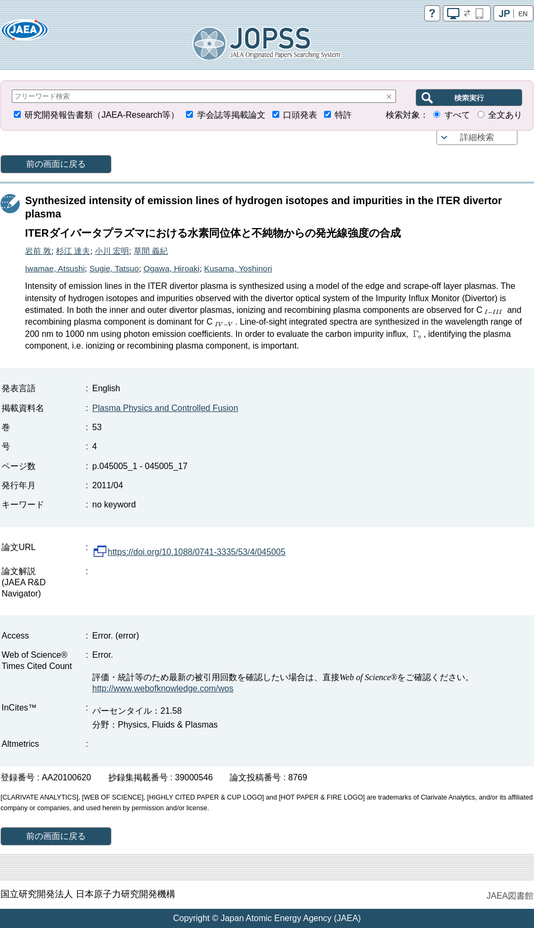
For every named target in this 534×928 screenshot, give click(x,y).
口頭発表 (300, 114)
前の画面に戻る (56, 163)
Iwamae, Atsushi (55, 268)
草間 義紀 (151, 250)
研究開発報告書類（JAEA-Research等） (102, 114)
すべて (457, 114)
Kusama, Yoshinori (238, 268)
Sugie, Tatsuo (114, 268)
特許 (343, 114)
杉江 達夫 (73, 250)
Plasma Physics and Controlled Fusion (165, 408)
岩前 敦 (38, 250)
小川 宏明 (112, 250)
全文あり (505, 114)
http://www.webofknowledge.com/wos (162, 688)
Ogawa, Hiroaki (171, 268)
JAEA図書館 (510, 895)
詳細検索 (477, 137)
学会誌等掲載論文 (231, 114)
